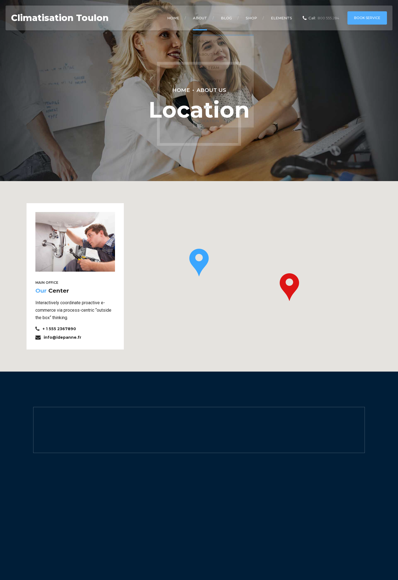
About (200, 18)
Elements (281, 18)
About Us (211, 90)
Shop (251, 18)
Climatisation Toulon (60, 17)
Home (173, 18)
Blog (226, 18)
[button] (199, 262)
